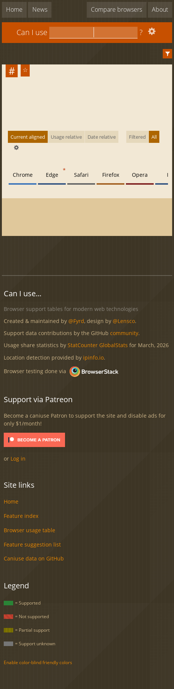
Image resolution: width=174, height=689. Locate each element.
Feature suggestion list (32, 544)
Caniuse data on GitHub (34, 558)
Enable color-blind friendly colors (38, 662)
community (124, 333)
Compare (116, 9)
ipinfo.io (93, 357)
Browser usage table (29, 530)
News (39, 9)
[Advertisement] (88, 251)
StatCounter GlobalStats (98, 345)
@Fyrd (76, 321)
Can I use (32, 32)
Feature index (21, 515)
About (160, 9)
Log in (18, 458)
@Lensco (124, 321)
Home (14, 9)
